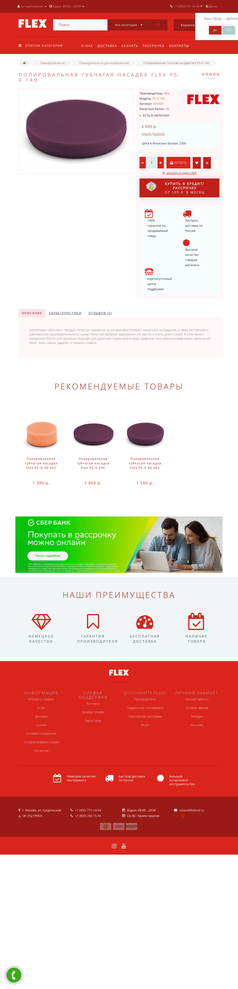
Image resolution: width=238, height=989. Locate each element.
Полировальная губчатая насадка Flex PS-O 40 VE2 (41, 463)
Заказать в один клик (181, 173)
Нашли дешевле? (153, 134)
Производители (145, 699)
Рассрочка (155, 46)
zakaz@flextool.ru (191, 810)
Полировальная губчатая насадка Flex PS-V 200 (93, 463)
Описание (32, 313)
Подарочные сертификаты (145, 708)
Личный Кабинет (197, 699)
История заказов (196, 708)
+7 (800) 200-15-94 (88, 816)
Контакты (182, 46)
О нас (87, 46)
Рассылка (196, 725)
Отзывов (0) (100, 313)
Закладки (197, 716)
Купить (178, 162)
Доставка (108, 46)
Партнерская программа (145, 716)
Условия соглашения (41, 733)
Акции (145, 725)
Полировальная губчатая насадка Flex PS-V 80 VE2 (145, 463)
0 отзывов (209, 78)
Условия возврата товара (41, 742)
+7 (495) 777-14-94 (88, 810)
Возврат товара (93, 712)
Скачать (131, 46)
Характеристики (65, 313)
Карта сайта (93, 721)
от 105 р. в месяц (175, 188)
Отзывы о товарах (41, 699)
